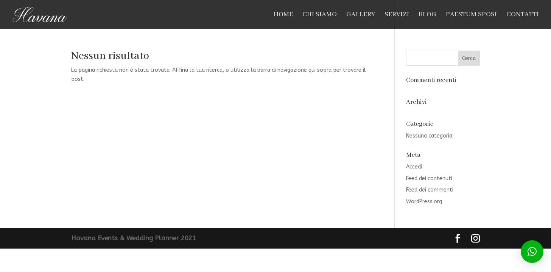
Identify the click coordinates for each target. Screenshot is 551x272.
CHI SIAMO (319, 15)
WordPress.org (424, 201)
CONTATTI (522, 15)
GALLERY (360, 15)
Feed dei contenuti (429, 178)
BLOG (427, 15)
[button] (532, 251)
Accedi (414, 167)
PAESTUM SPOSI (471, 15)
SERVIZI (396, 15)
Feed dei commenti (429, 190)
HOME (283, 15)
